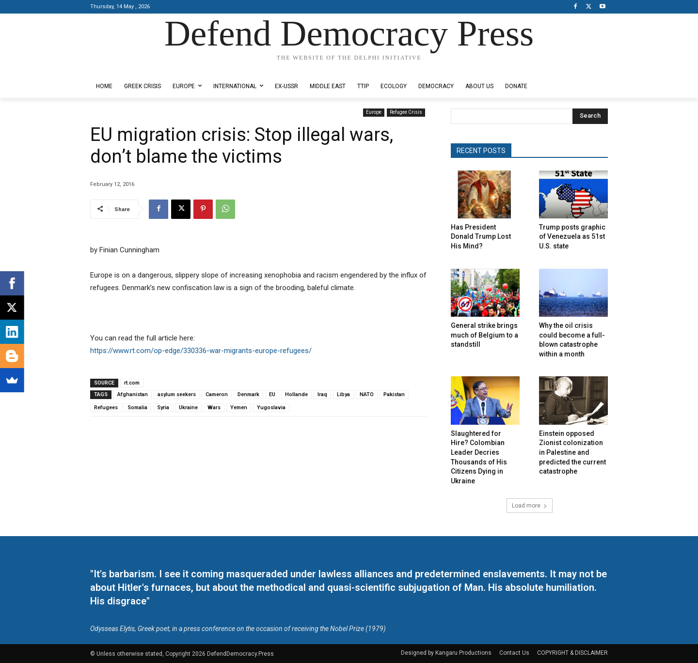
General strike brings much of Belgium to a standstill (484, 335)
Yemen (238, 407)
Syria (163, 407)
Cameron (217, 394)
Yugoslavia (271, 407)
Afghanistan (132, 394)
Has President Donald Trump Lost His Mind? (481, 236)
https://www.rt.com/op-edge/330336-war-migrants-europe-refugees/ (201, 350)
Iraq (322, 394)
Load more (529, 505)
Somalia (137, 407)
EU (272, 394)
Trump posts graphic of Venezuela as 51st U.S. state (572, 236)
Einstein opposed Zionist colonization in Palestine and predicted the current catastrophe (572, 452)
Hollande (296, 394)
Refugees (106, 407)
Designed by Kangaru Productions (128, 67)
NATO (367, 394)
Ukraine (188, 407)
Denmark (248, 394)
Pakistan (394, 394)
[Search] (590, 116)
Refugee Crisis (406, 112)
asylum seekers (177, 394)
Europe (373, 112)
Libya (343, 394)
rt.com (132, 383)
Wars (214, 407)
